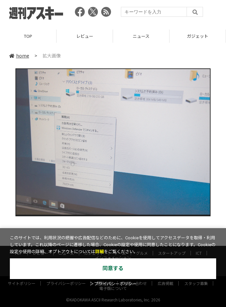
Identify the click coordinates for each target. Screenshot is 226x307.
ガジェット (197, 36)
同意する (113, 268)
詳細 (99, 251)
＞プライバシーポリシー (113, 283)
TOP (28, 36)
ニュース (141, 36)
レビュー (84, 36)
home (19, 55)
